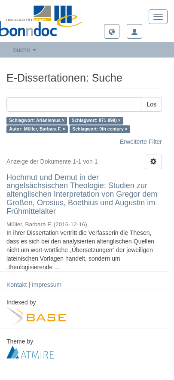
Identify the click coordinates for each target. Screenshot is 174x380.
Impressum (46, 284)
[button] (111, 31)
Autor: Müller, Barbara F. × (37, 129)
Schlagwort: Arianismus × (36, 120)
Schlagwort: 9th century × (100, 129)
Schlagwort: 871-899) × (96, 120)
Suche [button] (24, 49)
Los (151, 104)
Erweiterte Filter (141, 141)
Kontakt (16, 284)
